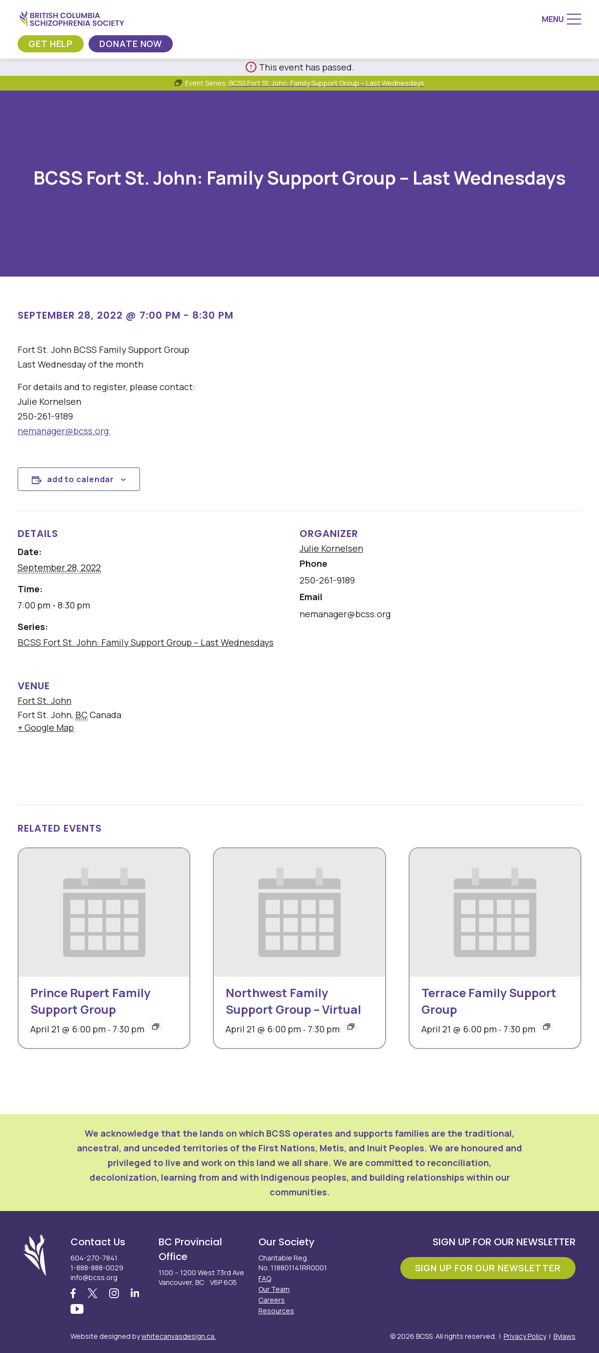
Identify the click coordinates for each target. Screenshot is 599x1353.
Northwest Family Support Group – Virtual (293, 1000)
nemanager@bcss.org (64, 431)
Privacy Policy (525, 1336)
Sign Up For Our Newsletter (488, 1268)
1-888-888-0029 (96, 1267)
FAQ (264, 1278)
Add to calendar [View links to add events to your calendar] (80, 479)
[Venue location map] (360, 730)
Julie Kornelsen (331, 548)
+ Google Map (46, 727)
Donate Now (130, 43)
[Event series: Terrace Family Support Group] (546, 1026)
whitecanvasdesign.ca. (178, 1336)
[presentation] (104, 912)
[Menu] (561, 19)
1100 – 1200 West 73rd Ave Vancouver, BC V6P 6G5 (201, 1277)
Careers (271, 1300)
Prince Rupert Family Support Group (90, 1000)
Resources (276, 1310)
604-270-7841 (93, 1257)
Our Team (274, 1289)
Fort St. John (44, 700)
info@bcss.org (93, 1277)
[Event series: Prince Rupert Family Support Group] (155, 1026)
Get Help (50, 43)
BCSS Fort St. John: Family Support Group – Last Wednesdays (146, 642)
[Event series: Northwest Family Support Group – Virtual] (350, 1026)
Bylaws (564, 1336)
